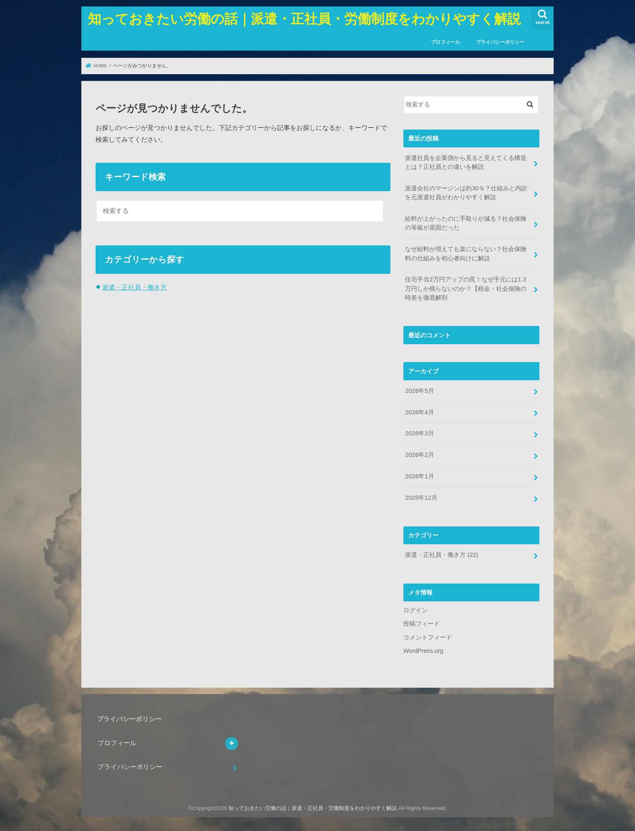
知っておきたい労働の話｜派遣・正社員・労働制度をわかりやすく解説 (304, 18)
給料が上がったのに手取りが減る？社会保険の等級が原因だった (465, 223)
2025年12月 (421, 497)
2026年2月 (419, 455)
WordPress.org (423, 651)
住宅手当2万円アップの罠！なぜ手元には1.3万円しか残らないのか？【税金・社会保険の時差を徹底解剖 (465, 288)
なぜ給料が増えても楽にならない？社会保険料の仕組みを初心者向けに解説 (465, 253)
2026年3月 (419, 433)
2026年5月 (419, 391)
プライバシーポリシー (500, 42)
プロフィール (445, 42)
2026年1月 (419, 476)
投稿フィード (421, 623)
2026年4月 (419, 412)
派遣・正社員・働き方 (134, 287)
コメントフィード (427, 637)
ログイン (415, 610)
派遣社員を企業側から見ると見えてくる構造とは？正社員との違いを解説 (465, 162)
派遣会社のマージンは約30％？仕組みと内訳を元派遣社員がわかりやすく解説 (466, 192)
